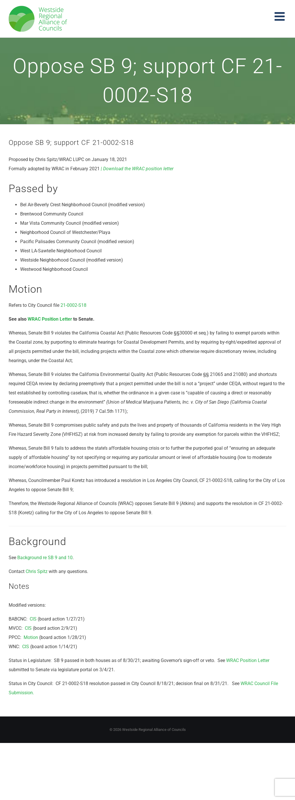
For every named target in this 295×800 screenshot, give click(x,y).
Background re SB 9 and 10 (45, 557)
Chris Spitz (37, 571)
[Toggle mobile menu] (280, 16)
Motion (31, 637)
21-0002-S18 (73, 305)
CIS (33, 619)
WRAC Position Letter (50, 319)
